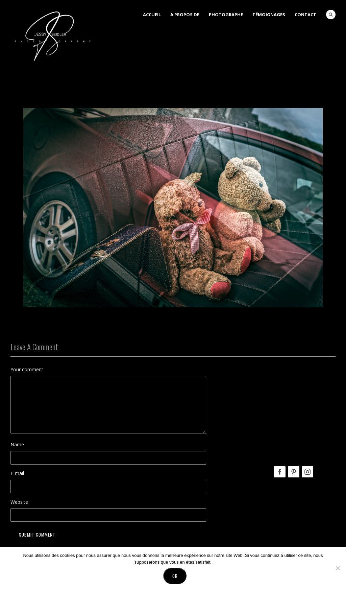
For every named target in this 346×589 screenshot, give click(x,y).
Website (19, 502)
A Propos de (184, 14)
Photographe (226, 14)
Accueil (152, 14)
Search (331, 14)
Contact (305, 14)
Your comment (26, 369)
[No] (337, 569)
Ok (174, 577)
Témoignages (268, 14)
